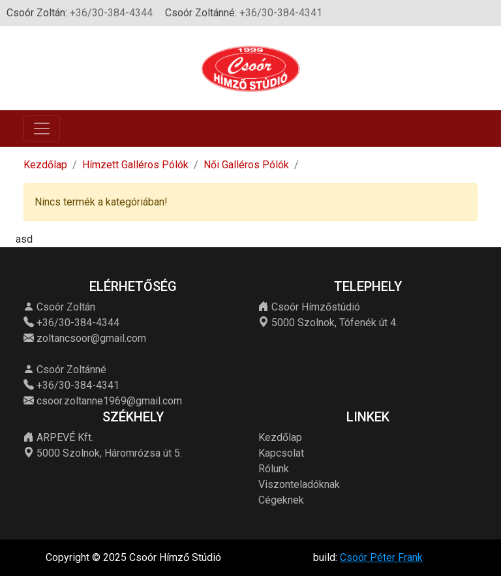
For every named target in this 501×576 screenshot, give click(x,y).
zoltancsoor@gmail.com (91, 338)
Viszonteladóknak (299, 484)
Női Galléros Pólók (246, 165)
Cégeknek (281, 500)
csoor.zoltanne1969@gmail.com (109, 401)
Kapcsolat (281, 453)
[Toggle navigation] (41, 128)
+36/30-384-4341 (280, 13)
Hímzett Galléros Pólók (135, 165)
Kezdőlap (45, 165)
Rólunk (273, 468)
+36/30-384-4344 (111, 13)
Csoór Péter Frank (381, 557)
